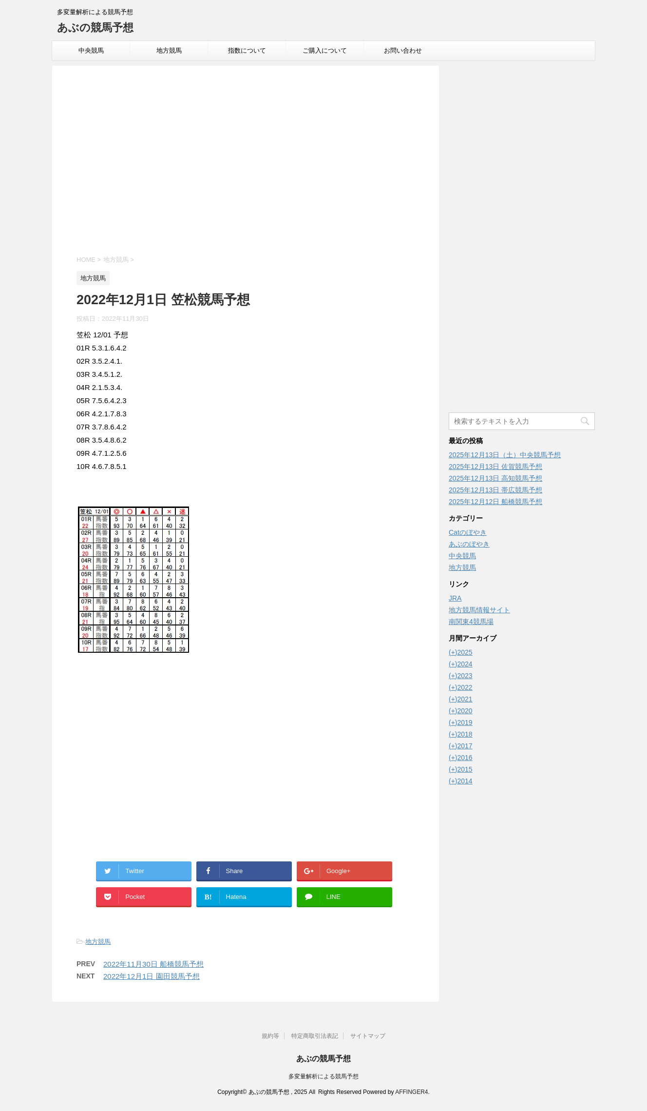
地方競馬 (169, 50)
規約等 (270, 1036)
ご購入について (325, 50)
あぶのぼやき (469, 544)
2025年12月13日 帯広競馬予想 (495, 490)
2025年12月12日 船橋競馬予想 (495, 502)
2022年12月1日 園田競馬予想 (151, 976)
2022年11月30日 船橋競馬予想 (153, 964)
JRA (455, 598)
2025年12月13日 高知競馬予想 (495, 478)
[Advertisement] (245, 162)
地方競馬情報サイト (479, 610)
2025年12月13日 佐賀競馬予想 (495, 466)
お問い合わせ (403, 50)
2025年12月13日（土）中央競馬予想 (505, 455)
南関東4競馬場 (471, 621)
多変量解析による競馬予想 (323, 1076)
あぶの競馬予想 (95, 27)
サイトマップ (367, 1036)
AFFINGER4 (411, 1092)
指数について (247, 50)
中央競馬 (91, 50)
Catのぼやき (468, 532)
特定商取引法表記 (314, 1036)
